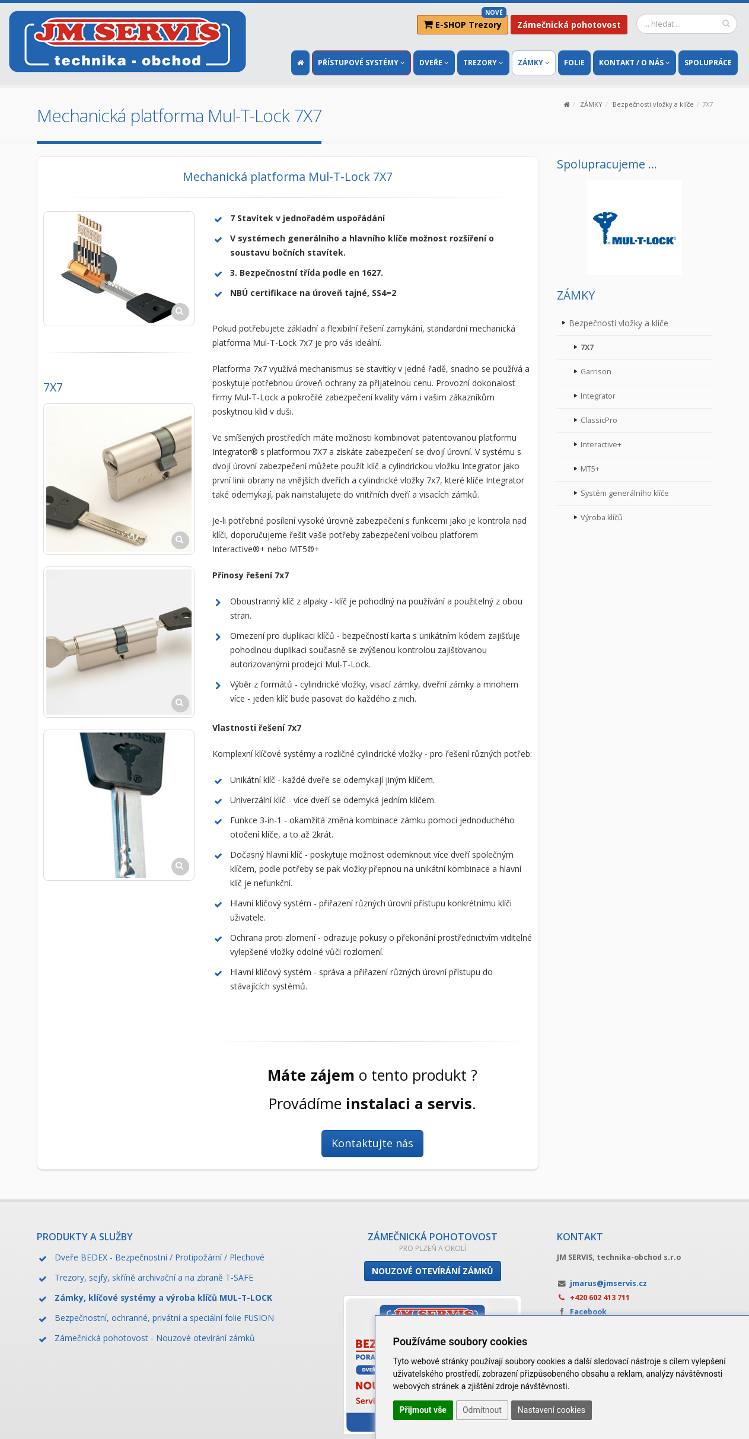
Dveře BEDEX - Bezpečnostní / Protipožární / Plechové (159, 1257)
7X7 (587, 347)
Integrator (598, 396)
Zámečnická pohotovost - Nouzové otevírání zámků (155, 1338)
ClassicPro (599, 420)
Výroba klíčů (602, 517)
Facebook (588, 1312)
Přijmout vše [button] (423, 1410)
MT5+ (590, 469)
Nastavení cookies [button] (551, 1410)
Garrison (596, 372)
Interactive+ (601, 445)
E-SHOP (464, 22)
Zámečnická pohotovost (569, 24)
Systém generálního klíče (625, 493)
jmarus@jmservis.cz (608, 1283)
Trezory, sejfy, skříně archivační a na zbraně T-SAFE (154, 1277)
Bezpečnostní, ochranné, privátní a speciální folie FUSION (164, 1317)
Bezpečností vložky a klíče (653, 104)
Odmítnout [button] (482, 1410)
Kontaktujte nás (372, 1143)
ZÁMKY (591, 104)
